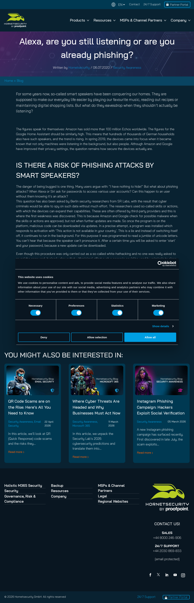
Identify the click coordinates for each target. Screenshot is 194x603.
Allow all (150, 337)
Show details (160, 326)
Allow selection (97, 337)
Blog (20, 81)
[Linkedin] (167, 575)
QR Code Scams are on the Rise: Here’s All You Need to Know (29, 407)
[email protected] (167, 559)
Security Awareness (127, 67)
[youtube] (175, 575)
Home (8, 81)
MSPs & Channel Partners (143, 20)
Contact (134, 4)
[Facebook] (151, 575)
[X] (159, 575)
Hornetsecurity (79, 67)
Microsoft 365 (81, 425)
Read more (15, 452)
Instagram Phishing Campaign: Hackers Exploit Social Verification (161, 407)
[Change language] (118, 4)
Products (79, 20)
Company (180, 20)
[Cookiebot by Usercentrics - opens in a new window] (160, 264)
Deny (44, 337)
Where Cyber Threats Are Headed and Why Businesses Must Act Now (96, 407)
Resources (104, 20)
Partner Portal (179, 4)
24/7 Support (152, 4)
